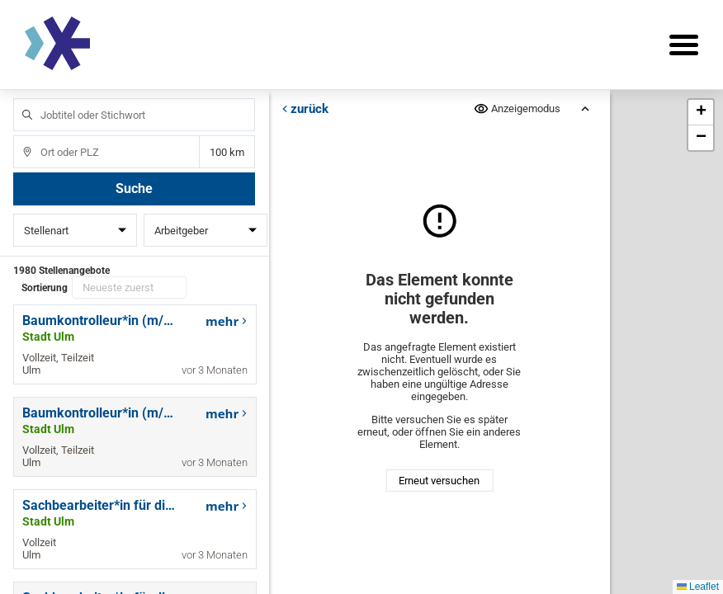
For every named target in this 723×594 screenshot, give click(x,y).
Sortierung (44, 288)
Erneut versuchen (439, 480)
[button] (700, 112)
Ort (19, 135)
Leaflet (698, 586)
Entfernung (227, 152)
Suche (134, 188)
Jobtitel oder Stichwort (19, 98)
